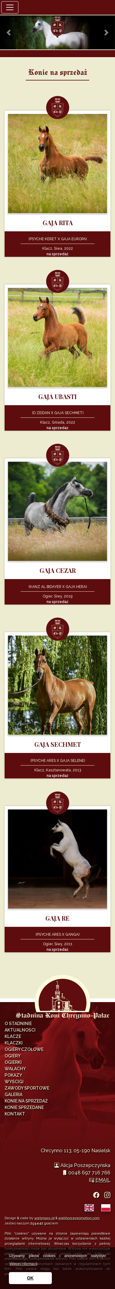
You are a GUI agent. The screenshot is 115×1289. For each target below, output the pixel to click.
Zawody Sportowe (27, 1088)
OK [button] (30, 1277)
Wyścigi (14, 1081)
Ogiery (13, 1055)
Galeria (13, 1094)
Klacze (13, 1036)
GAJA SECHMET (57, 744)
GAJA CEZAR (58, 570)
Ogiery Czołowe (24, 1049)
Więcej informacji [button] (23, 1264)
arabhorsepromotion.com (79, 1218)
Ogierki (13, 1062)
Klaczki (14, 1042)
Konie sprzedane (24, 1107)
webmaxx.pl (44, 1218)
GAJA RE (57, 918)
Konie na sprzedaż (26, 1101)
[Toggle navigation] (9, 7)
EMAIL (102, 1180)
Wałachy (15, 1068)
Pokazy (13, 1075)
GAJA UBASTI (57, 396)
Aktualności (20, 1030)
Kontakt (15, 1113)
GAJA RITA (58, 222)
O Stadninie (18, 1023)
